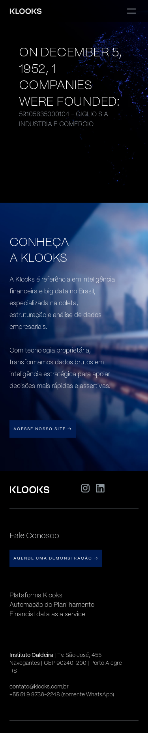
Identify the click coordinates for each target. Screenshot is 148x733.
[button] (131, 11)
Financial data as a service (47, 614)
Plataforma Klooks (35, 595)
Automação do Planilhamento (51, 605)
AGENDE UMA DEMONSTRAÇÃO (55, 558)
